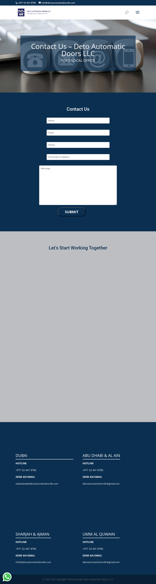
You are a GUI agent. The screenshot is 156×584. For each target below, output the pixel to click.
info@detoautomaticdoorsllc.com (33, 562)
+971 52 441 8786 (26, 470)
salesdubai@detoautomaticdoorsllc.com (37, 483)
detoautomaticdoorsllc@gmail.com (101, 483)
